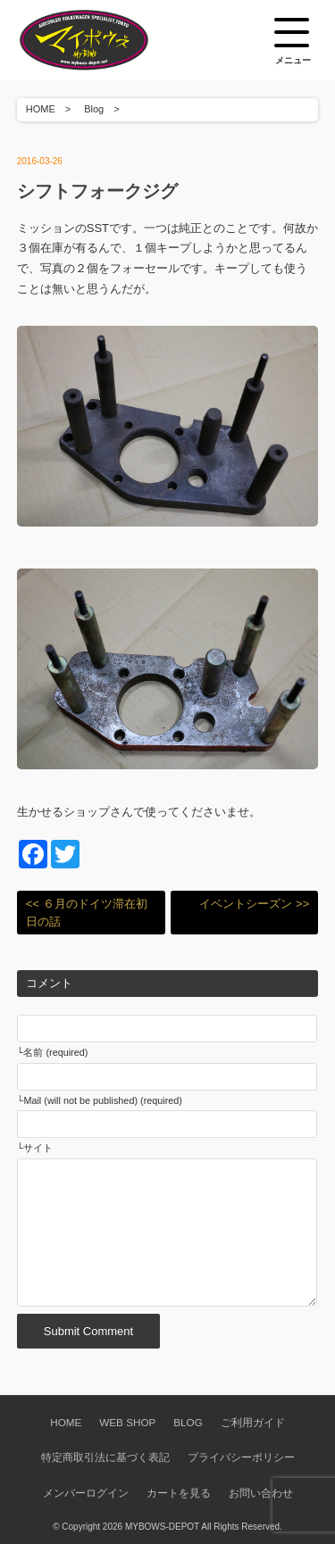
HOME (40, 109)
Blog (94, 109)
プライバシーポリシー (241, 1457)
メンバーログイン (86, 1492)
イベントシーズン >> (254, 903)
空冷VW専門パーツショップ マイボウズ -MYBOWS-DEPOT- (106, 40)
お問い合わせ (261, 1492)
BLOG (187, 1422)
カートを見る (179, 1492)
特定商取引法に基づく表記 (105, 1457)
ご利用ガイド (253, 1422)
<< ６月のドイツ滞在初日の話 (86, 912)
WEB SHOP (127, 1422)
